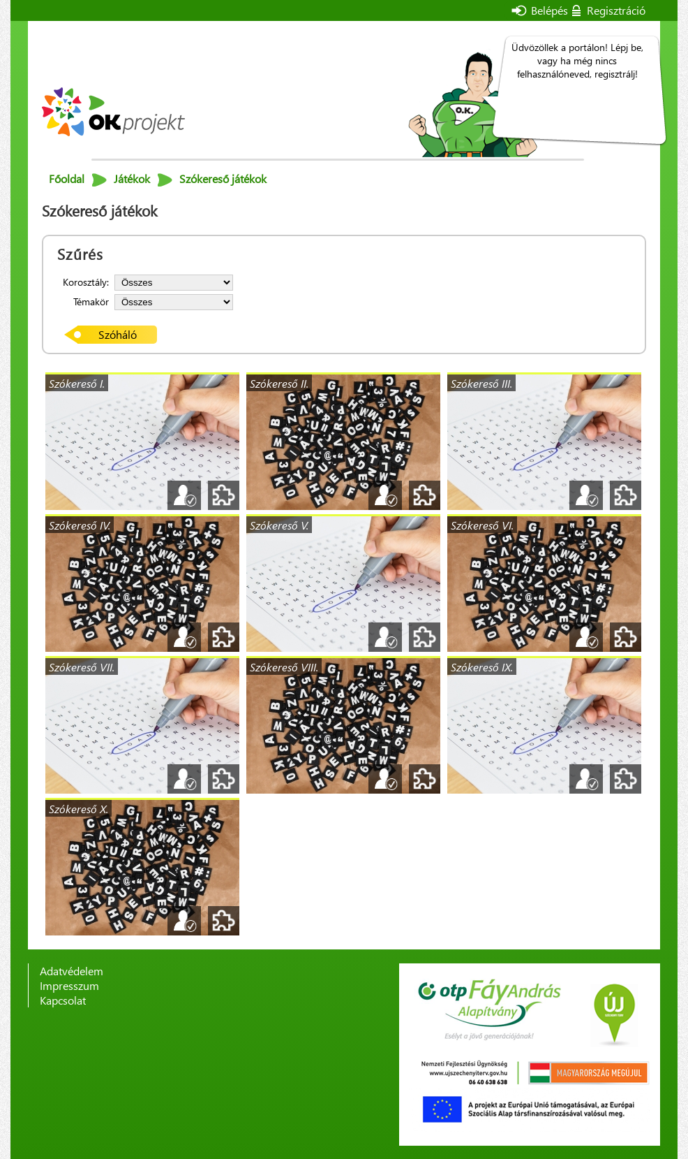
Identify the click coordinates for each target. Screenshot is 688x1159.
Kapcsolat (63, 1000)
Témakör (91, 301)
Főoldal (66, 178)
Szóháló (117, 334)
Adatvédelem (71, 970)
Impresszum (69, 985)
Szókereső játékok (223, 178)
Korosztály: (86, 282)
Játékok (132, 178)
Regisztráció (616, 10)
